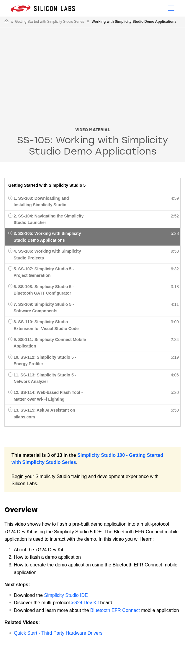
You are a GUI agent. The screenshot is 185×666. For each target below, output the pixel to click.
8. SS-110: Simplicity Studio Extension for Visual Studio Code (46, 325)
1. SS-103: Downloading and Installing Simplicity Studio (41, 201)
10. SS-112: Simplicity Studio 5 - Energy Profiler (45, 360)
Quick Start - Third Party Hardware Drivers (58, 633)
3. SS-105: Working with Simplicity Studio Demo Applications (47, 236)
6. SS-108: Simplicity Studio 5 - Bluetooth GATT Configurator (44, 289)
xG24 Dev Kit (85, 602)
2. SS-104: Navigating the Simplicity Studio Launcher (49, 219)
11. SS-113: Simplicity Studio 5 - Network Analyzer (45, 378)
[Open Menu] (171, 8)
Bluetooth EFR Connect (115, 610)
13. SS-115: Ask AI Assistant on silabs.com (44, 413)
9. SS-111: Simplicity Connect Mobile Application (50, 342)
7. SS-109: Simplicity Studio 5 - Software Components (44, 307)
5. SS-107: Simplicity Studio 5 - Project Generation (44, 272)
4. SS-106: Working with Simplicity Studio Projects (47, 254)
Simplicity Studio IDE (66, 595)
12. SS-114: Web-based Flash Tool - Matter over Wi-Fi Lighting (48, 395)
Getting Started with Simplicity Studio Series (49, 22)
